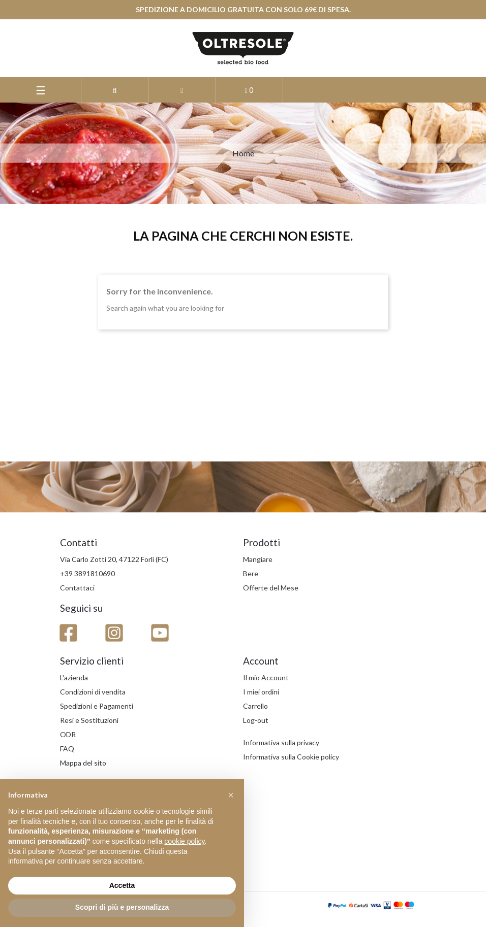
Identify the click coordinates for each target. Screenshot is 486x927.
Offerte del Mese (270, 587)
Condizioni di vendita (93, 691)
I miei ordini (261, 691)
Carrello (255, 706)
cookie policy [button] (184, 841)
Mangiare (257, 559)
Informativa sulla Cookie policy (291, 756)
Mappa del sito (83, 762)
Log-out (255, 720)
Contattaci (77, 587)
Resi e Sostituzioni (89, 720)
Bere (250, 573)
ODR (68, 734)
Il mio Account (266, 677)
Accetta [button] (122, 885)
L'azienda (74, 677)
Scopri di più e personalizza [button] (122, 907)
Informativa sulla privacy (281, 742)
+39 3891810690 (87, 573)
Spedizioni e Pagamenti (96, 706)
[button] (114, 90)
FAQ (67, 748)
